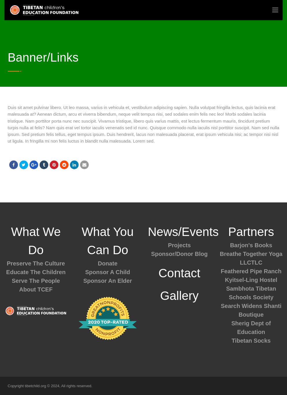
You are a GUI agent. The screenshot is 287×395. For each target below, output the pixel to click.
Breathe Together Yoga (251, 254)
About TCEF (36, 289)
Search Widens (241, 306)
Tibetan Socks (251, 340)
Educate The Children (36, 272)
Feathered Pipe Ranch (251, 271)
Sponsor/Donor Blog (179, 254)
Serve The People (36, 281)
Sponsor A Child (107, 272)
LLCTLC (251, 262)
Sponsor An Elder (107, 281)
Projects (179, 245)
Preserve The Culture (36, 263)
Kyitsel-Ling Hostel (251, 280)
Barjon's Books (251, 245)
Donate (107, 263)
